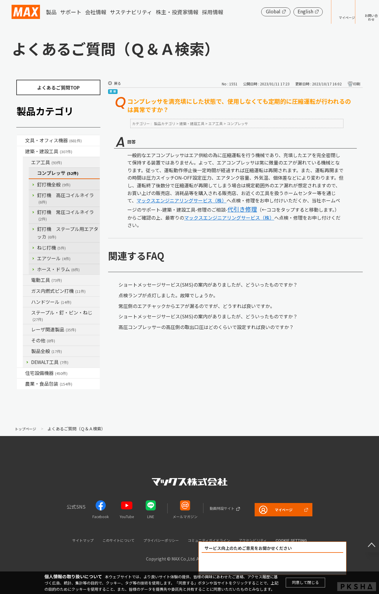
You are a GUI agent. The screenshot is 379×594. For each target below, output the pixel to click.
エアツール (53, 258)
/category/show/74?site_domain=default (27, 302)
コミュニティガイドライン (216, 540)
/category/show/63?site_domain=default (27, 280)
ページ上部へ (367, 540)
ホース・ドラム (58, 269)
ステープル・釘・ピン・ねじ (61, 315)
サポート (70, 12)
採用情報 (212, 12)
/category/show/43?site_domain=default (21, 384)
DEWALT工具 (49, 361)
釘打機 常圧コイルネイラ (65, 215)
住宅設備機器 (46, 372)
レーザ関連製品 (53, 329)
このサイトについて (108, 540)
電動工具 (46, 279)
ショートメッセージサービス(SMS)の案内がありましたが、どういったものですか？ (208, 284)
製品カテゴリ (164, 123)
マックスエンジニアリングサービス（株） (181, 200)
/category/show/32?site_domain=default (27, 329)
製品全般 (46, 351)
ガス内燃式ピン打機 (58, 290)
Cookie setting (311, 540)
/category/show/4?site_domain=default (21, 140)
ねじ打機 (51, 247)
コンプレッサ (57, 172)
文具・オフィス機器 (53, 140)
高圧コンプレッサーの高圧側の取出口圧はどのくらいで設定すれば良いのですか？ (206, 326)
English (287, 11)
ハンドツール (51, 301)
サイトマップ (65, 540)
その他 (43, 340)
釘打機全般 (53, 184)
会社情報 (95, 12)
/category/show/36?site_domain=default (21, 373)
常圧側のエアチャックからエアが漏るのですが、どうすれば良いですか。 (196, 305)
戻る (117, 83)
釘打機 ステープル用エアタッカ (67, 232)
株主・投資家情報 (177, 12)
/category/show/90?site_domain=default (27, 351)
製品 (51, 12)
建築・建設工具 (48, 151)
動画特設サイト (215, 508)
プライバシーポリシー (158, 540)
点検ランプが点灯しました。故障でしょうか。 (168, 295)
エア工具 (46, 162)
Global (255, 11)
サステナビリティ (131, 12)
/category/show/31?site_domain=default (27, 313)
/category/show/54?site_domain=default (27, 162)
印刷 (356, 83)
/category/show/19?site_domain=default (27, 340)
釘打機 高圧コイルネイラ (65, 198)
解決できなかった (306, 563)
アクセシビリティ (269, 540)
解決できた (238, 563)
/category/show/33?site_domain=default (27, 291)
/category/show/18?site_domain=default (21, 151)
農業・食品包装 (48, 383)
